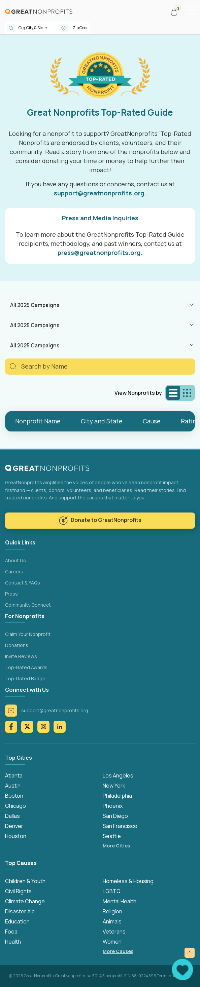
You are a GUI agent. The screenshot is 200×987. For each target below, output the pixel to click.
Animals (112, 921)
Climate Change (25, 901)
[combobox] (39, 28)
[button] (177, 12)
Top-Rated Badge (25, 678)
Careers (14, 571)
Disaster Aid (20, 911)
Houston (15, 836)
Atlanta (14, 775)
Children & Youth (25, 881)
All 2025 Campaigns (34, 305)
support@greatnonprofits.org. (100, 193)
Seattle (112, 836)
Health (13, 941)
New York (114, 785)
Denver (14, 826)
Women (112, 941)
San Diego (115, 816)
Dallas (12, 816)
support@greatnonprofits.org (46, 711)
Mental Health (119, 901)
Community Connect (28, 605)
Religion (112, 911)
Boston (14, 795)
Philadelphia (117, 795)
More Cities (116, 845)
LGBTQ (112, 891)
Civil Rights (18, 891)
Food (11, 931)
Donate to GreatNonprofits (100, 520)
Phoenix (113, 805)
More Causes (118, 951)
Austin (13, 785)
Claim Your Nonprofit (28, 634)
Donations (16, 645)
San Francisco (120, 826)
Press (11, 594)
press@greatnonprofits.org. (100, 253)
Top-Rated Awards (26, 667)
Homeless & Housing (128, 881)
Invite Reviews (21, 656)
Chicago (15, 805)
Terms (162, 976)
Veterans (114, 931)
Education (17, 921)
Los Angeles (118, 775)
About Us (15, 560)
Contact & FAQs (22, 582)
